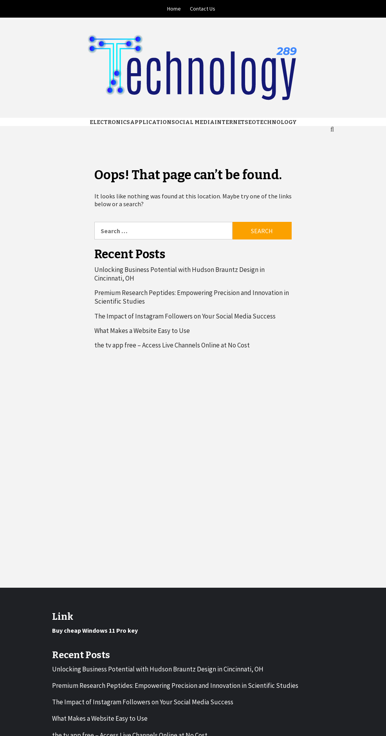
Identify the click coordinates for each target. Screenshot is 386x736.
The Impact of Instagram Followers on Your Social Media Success (185, 316)
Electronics (110, 122)
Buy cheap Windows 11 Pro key (95, 630)
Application (150, 122)
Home (174, 8)
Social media (193, 122)
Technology (276, 122)
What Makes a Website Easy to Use (142, 330)
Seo (250, 122)
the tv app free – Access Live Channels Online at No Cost (172, 345)
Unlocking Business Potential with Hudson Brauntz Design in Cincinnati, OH (179, 274)
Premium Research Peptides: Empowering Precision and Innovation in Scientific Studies (191, 297)
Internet (230, 122)
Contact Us (202, 8)
